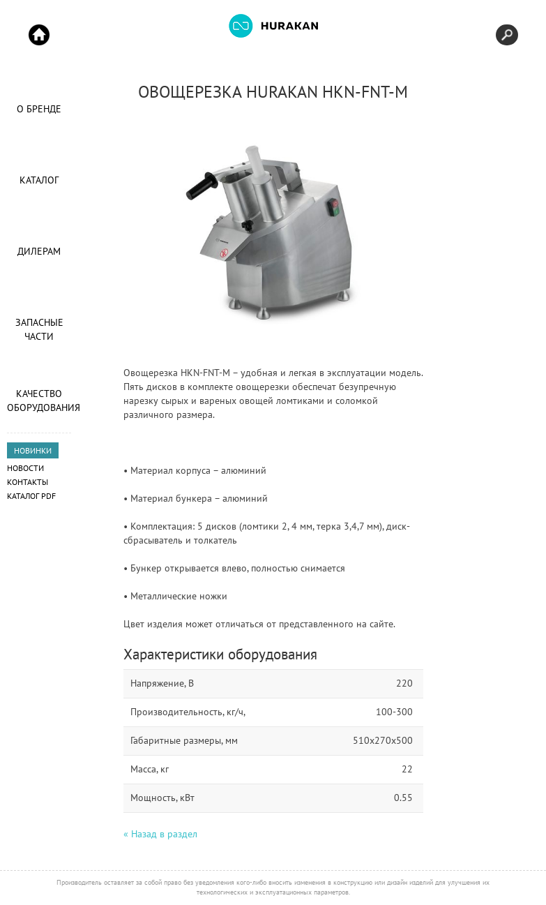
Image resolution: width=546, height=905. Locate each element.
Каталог (39, 180)
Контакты (27, 482)
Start (39, 34)
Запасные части (39, 329)
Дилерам (39, 251)
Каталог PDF (31, 496)
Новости (25, 468)
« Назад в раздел (160, 834)
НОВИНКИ (33, 450)
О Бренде (39, 109)
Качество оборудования (39, 400)
